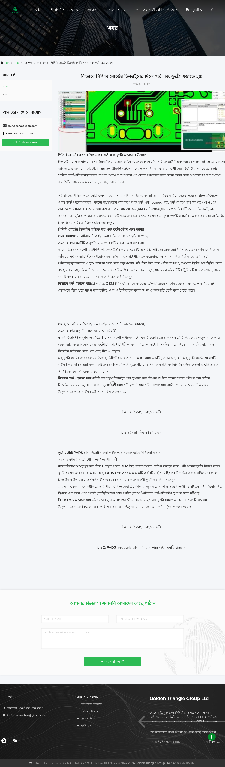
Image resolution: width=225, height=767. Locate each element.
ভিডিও (92, 10)
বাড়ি (38, 10)
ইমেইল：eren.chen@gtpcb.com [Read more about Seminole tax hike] (24, 715)
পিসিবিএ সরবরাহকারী (64, 10)
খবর (17, 62)
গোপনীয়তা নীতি (38, 763)
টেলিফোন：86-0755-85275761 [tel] (24, 708)
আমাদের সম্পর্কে (116, 10)
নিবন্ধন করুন (213, 741)
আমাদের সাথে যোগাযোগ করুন (157, 10)
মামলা (6, 94)
